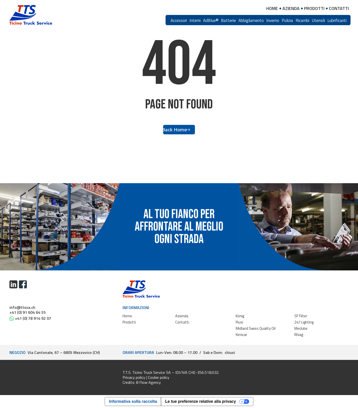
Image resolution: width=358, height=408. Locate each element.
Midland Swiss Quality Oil (255, 328)
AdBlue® (211, 20)
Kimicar (241, 334)
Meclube (301, 328)
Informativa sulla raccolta (133, 401)
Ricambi (302, 20)
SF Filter (300, 316)
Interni (195, 20)
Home (127, 316)
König (240, 316)
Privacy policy (134, 377)
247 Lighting (303, 322)
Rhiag (298, 334)
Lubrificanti (337, 20)
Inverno (272, 20)
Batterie (228, 20)
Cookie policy (158, 377)
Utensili (318, 20)
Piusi (239, 322)
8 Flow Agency (148, 382)
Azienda (181, 316)
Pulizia (287, 20)
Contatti (182, 322)
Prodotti (129, 322)
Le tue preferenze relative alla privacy (200, 401)
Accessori (179, 20)
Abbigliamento (251, 20)
